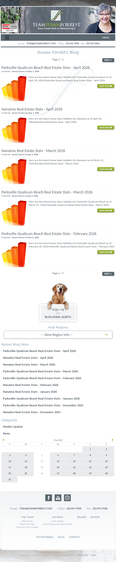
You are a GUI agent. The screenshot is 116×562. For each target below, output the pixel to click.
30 (106, 472)
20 (58, 466)
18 (26, 466)
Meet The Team (27, 523)
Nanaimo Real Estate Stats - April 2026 (32, 109)
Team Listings (57, 520)
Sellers (81, 516)
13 (58, 460)
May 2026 (58, 439)
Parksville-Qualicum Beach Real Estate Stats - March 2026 (47, 192)
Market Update (13, 426)
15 (90, 460)
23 (106, 466)
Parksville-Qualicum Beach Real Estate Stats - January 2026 (41, 398)
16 (106, 460)
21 (74, 466)
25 (26, 472)
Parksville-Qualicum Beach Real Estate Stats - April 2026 (46, 67)
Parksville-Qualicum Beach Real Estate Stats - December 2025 (43, 405)
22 (90, 466)
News (6, 433)
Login (93, 554)
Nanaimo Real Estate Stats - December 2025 (31, 411)
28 (74, 472)
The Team (27, 516)
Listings (57, 516)
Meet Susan (27, 520)
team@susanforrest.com (41, 43)
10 (9, 460)
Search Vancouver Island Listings (57, 523)
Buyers (95, 516)
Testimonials (45, 536)
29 (90, 472)
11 (26, 460)
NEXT (108, 60)
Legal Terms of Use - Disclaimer (71, 554)
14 (74, 460)
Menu (105, 37)
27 (58, 472)
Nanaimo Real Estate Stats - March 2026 (33, 151)
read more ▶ (105, 85)
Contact (74, 536)
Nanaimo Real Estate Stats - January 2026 (30, 391)
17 (9, 466)
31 (9, 479)
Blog (61, 536)
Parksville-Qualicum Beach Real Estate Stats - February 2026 (49, 234)
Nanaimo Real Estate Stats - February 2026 (30, 384)
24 (9, 472)
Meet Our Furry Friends (27, 526)
